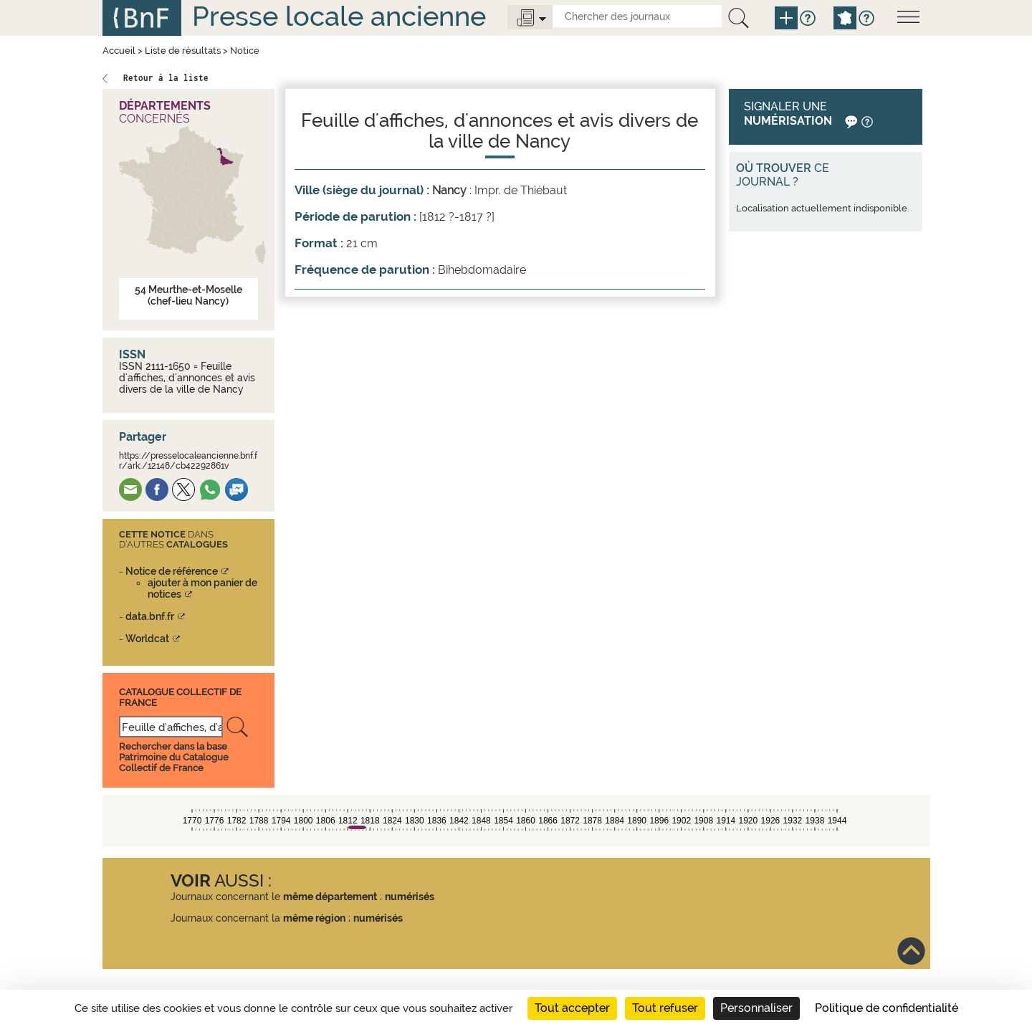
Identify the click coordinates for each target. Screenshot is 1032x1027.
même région (314, 918)
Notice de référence (171, 571)
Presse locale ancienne (339, 16)
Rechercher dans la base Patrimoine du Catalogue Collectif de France (174, 757)
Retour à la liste (166, 77)
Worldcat (147, 638)
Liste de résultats (183, 50)
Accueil (118, 50)
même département (330, 896)
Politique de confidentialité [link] (886, 1008)
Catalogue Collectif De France (180, 697)
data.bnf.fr (149, 616)
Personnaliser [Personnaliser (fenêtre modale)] (756, 1008)
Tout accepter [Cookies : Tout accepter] (572, 1008)
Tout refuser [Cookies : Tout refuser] (665, 1008)
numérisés (409, 896)
